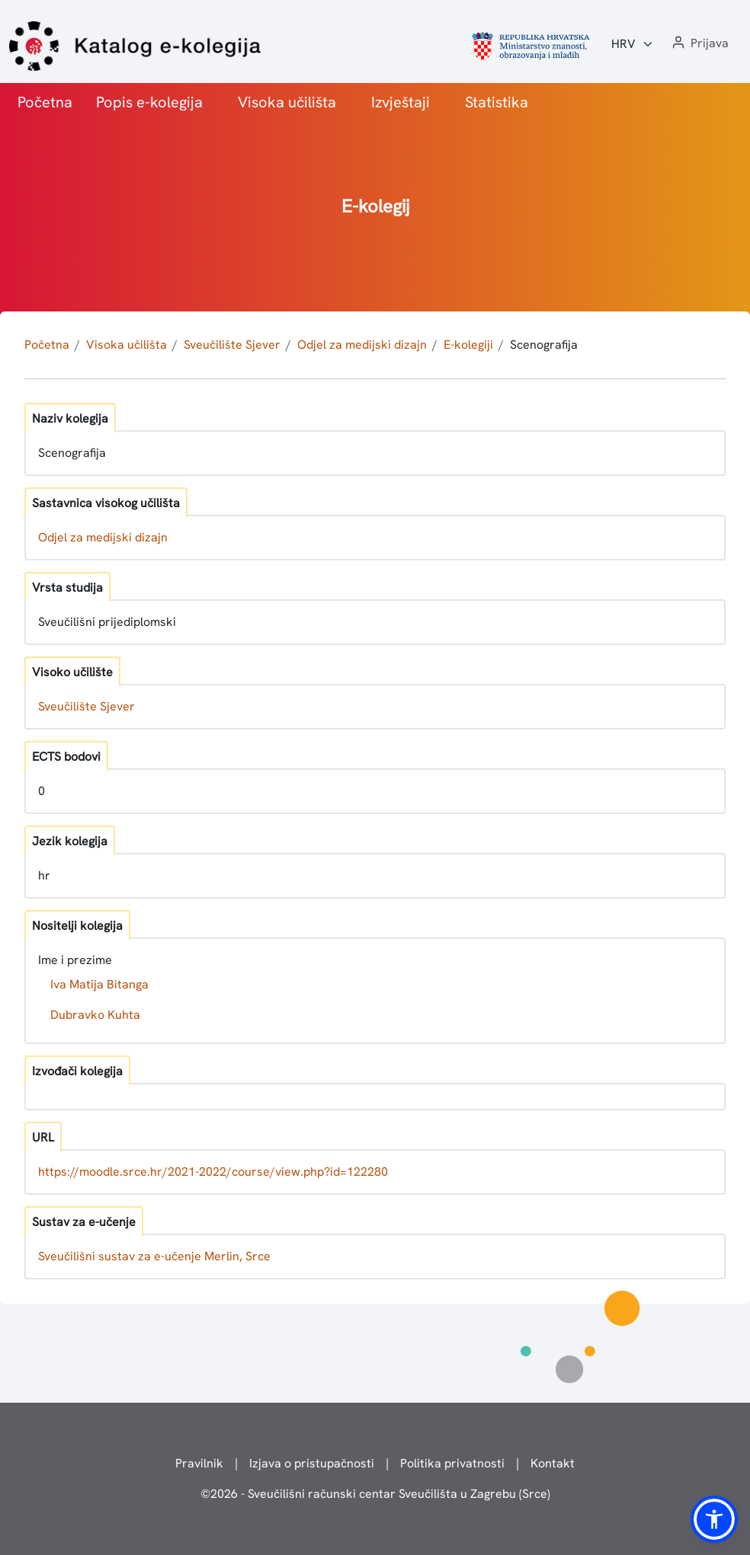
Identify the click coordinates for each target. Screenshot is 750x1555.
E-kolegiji (468, 345)
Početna (45, 102)
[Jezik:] (632, 44)
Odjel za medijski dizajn (362, 345)
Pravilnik (199, 1463)
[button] (699, 43)
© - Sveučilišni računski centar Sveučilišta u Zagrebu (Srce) (375, 1494)
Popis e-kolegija (149, 102)
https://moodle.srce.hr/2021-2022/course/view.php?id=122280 (213, 1172)
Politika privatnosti (452, 1463)
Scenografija (544, 345)
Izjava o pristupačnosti (311, 1463)
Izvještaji (400, 102)
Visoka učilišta (287, 102)
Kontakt (552, 1463)
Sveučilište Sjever (232, 345)
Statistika (496, 102)
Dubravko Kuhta (95, 1015)
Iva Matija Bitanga (99, 984)
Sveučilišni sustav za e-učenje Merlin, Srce (154, 1256)
